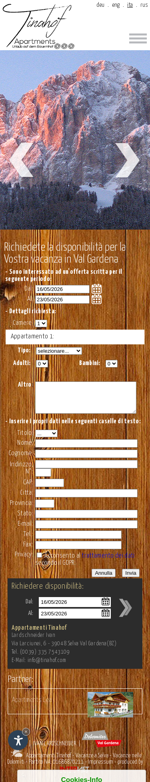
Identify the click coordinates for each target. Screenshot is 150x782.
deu (100, 5)
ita (130, 5)
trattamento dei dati (108, 561)
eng (116, 5)
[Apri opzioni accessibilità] (18, 740)
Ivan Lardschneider (54, 750)
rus (144, 5)
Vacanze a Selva (92, 761)
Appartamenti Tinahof (48, 761)
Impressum (100, 768)
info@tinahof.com (47, 666)
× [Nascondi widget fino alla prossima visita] (26, 732)
